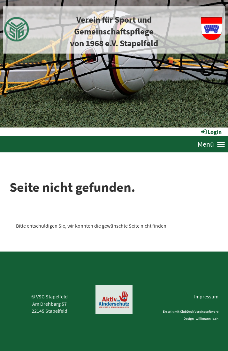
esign (191, 318)
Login (211, 131)
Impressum (206, 296)
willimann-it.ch (207, 318)
